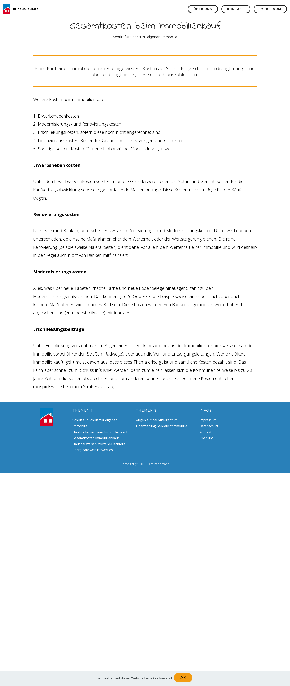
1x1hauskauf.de (26, 9)
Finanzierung (165, 9)
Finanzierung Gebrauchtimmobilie (161, 426)
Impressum (270, 9)
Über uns (203, 9)
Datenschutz (209, 426)
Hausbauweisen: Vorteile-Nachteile (98, 444)
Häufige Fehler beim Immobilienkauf (99, 432)
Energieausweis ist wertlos (92, 450)
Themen (128, 9)
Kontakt (235, 9)
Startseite (101, 9)
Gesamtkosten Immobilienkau (95, 438)
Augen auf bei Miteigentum (156, 420)
